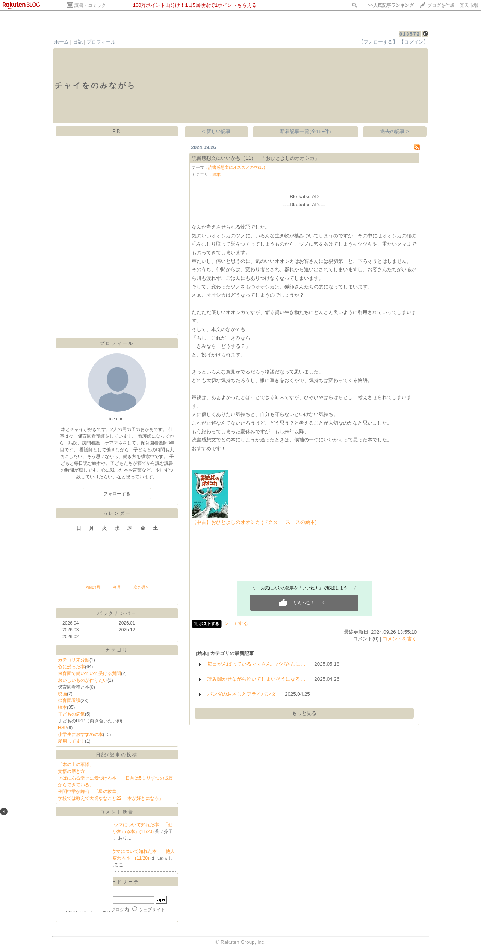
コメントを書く (400, 639)
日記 (78, 42)
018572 (409, 34)
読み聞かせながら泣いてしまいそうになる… (256, 679)
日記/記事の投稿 (117, 754)
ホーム (61, 42)
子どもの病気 (71, 714)
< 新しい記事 (216, 131)
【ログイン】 (413, 42)
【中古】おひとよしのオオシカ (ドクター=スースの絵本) (254, 522)
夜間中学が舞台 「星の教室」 (89, 791)
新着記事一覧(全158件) (305, 131)
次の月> (140, 587)
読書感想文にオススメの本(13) (236, 167)
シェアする (236, 623)
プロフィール (101, 42)
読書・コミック (90, 5)
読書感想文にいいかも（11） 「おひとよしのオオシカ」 (255, 158)
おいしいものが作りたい (82, 680)
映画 (62, 693)
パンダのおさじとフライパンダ (241, 694)
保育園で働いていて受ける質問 (89, 673)
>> (391, 5)
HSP (62, 727)
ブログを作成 (440, 5)
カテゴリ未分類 (73, 660)
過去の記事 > (394, 131)
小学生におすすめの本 (80, 734)
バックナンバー (117, 613)
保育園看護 (69, 700)
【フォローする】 (378, 42)
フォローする (116, 493)
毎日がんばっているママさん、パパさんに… (256, 664)
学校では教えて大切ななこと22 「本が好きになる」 (110, 798)
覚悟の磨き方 (71, 771)
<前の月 (92, 587)
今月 (117, 587)
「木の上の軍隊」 (76, 764)
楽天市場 (469, 5)
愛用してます (71, 741)
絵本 (62, 707)
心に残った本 (71, 666)
